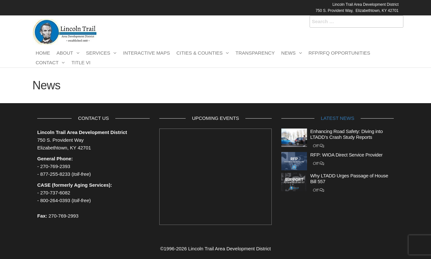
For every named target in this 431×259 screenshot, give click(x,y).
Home (43, 53)
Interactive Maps (146, 53)
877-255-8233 (55, 174)
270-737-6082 (55, 192)
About (65, 53)
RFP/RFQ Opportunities (339, 53)
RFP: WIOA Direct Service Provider (346, 154)
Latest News (337, 118)
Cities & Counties (199, 53)
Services (98, 53)
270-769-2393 (55, 166)
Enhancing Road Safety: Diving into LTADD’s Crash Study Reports (346, 134)
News (288, 53)
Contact (47, 62)
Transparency (255, 53)
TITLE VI (80, 62)
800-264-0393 (55, 200)
